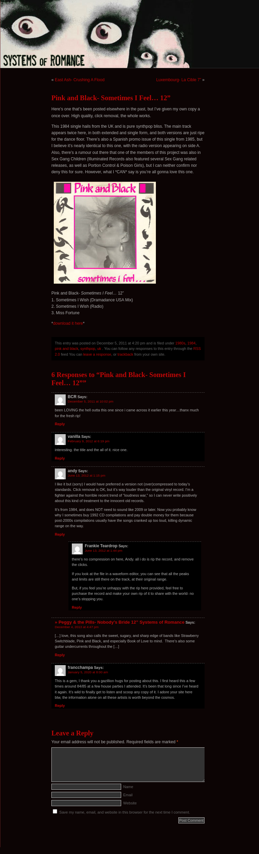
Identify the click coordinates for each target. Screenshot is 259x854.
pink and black (66, 348)
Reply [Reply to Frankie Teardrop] (77, 607)
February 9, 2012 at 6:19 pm (89, 441)
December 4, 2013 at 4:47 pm (77, 627)
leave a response (97, 354)
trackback (125, 354)
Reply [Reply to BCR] (60, 424)
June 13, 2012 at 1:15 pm (86, 475)
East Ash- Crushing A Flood (79, 79)
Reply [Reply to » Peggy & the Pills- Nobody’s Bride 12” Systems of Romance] (60, 655)
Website (130, 803)
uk (99, 348)
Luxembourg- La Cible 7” (178, 79)
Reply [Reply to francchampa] (60, 706)
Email (128, 795)
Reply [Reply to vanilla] (60, 458)
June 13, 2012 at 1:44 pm (103, 550)
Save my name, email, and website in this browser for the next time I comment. (124, 812)
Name (128, 787)
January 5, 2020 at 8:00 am (88, 672)
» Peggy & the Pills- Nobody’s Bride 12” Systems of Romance (119, 622)
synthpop (87, 348)
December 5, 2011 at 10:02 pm (90, 401)
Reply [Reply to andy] (60, 534)
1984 (192, 343)
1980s (180, 343)
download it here (68, 323)
